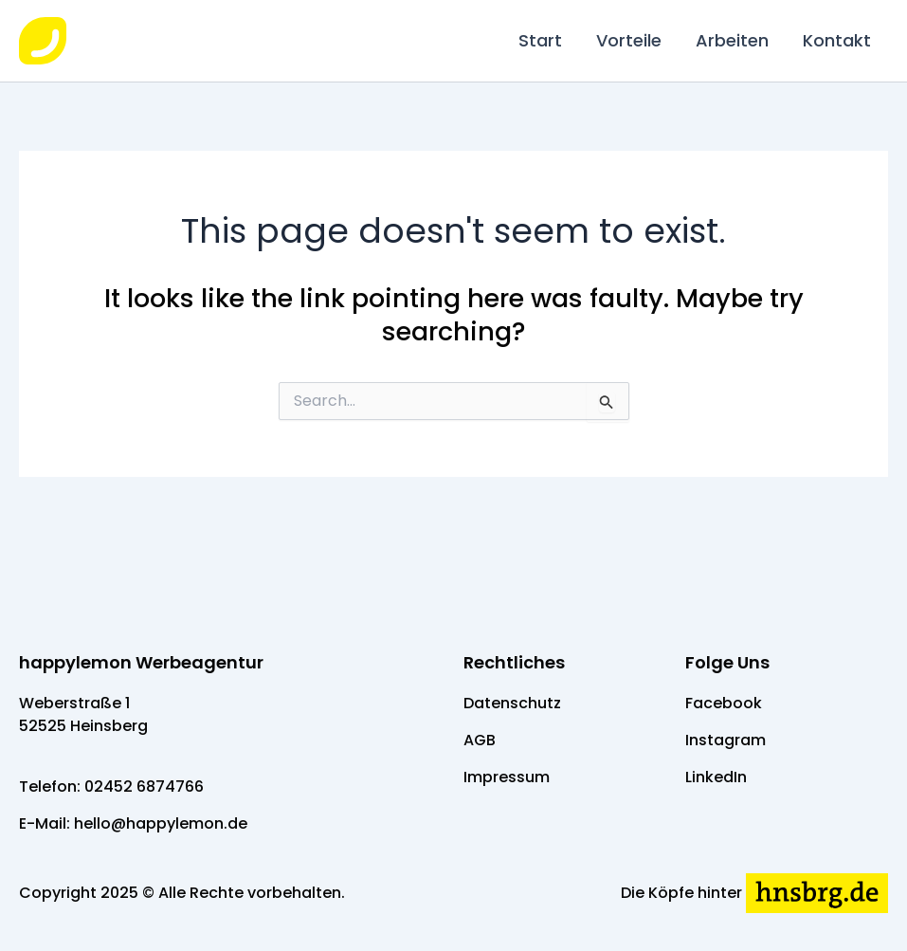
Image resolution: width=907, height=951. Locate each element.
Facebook (723, 703)
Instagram (725, 740)
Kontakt (837, 40)
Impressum (506, 777)
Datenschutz (512, 703)
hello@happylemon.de (160, 823)
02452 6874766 (144, 786)
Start (540, 40)
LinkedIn (716, 777)
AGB (479, 740)
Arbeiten (732, 40)
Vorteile (629, 40)
